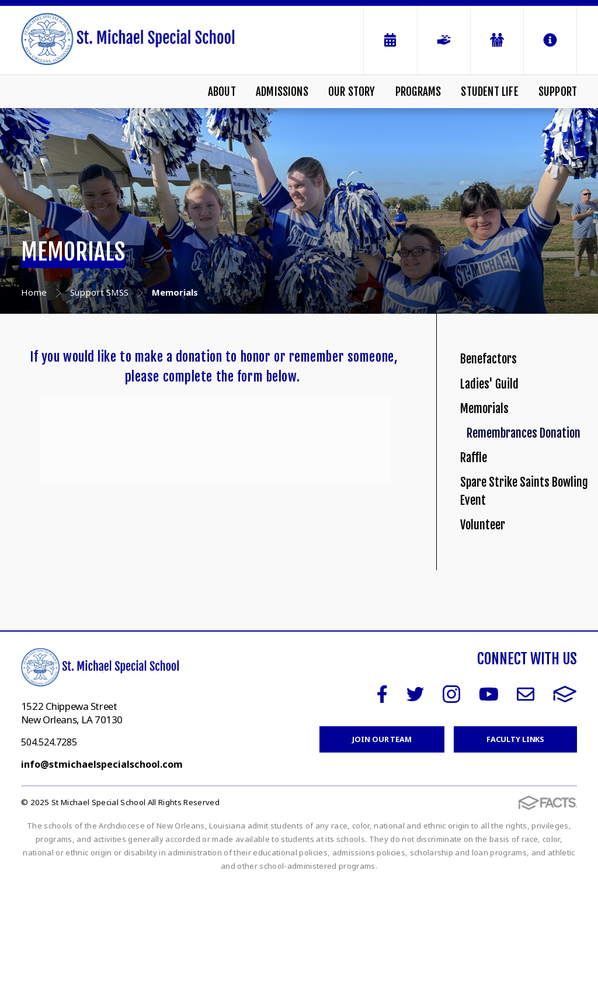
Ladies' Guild (499, 407)
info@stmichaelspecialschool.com (102, 869)
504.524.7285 (49, 847)
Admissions (282, 92)
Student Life (489, 92)
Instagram (451, 799)
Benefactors (499, 366)
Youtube (489, 799)
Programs (418, 92)
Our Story (352, 92)
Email (525, 799)
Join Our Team (381, 844)
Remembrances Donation (529, 498)
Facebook (382, 799)
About (222, 92)
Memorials (494, 446)
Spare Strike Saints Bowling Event (521, 599)
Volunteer (491, 649)
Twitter (415, 799)
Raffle (479, 548)
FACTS (565, 799)
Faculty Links (515, 844)
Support (557, 92)
